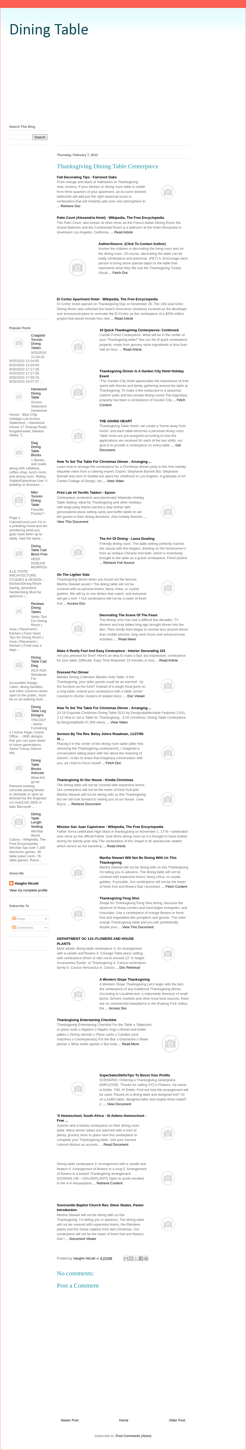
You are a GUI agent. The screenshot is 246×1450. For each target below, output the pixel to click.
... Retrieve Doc (69, 206)
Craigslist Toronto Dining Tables (38, 341)
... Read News (125, 639)
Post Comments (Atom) (133, 1436)
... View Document (117, 1104)
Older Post (177, 1420)
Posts (18, 919)
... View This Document (136, 927)
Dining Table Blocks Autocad (37, 766)
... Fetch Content (174, 887)
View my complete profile (28, 890)
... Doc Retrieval (128, 967)
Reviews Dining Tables (37, 608)
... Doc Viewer (134, 696)
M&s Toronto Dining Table (36, 498)
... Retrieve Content (107, 1183)
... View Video (113, 481)
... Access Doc (74, 603)
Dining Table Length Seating (37, 820)
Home (124, 1420)
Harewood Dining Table (39, 393)
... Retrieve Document (84, 804)
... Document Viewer (81, 1239)
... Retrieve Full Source (116, 563)
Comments (22, 928)
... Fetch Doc (118, 273)
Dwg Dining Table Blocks (36, 449)
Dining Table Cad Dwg (39, 661)
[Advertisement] (123, 81)
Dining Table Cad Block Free (39, 550)
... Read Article (121, 232)
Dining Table (49, 30)
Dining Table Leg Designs (38, 711)
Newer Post (70, 1420)
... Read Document (114, 1145)
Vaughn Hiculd (26, 883)
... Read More (128, 1044)
